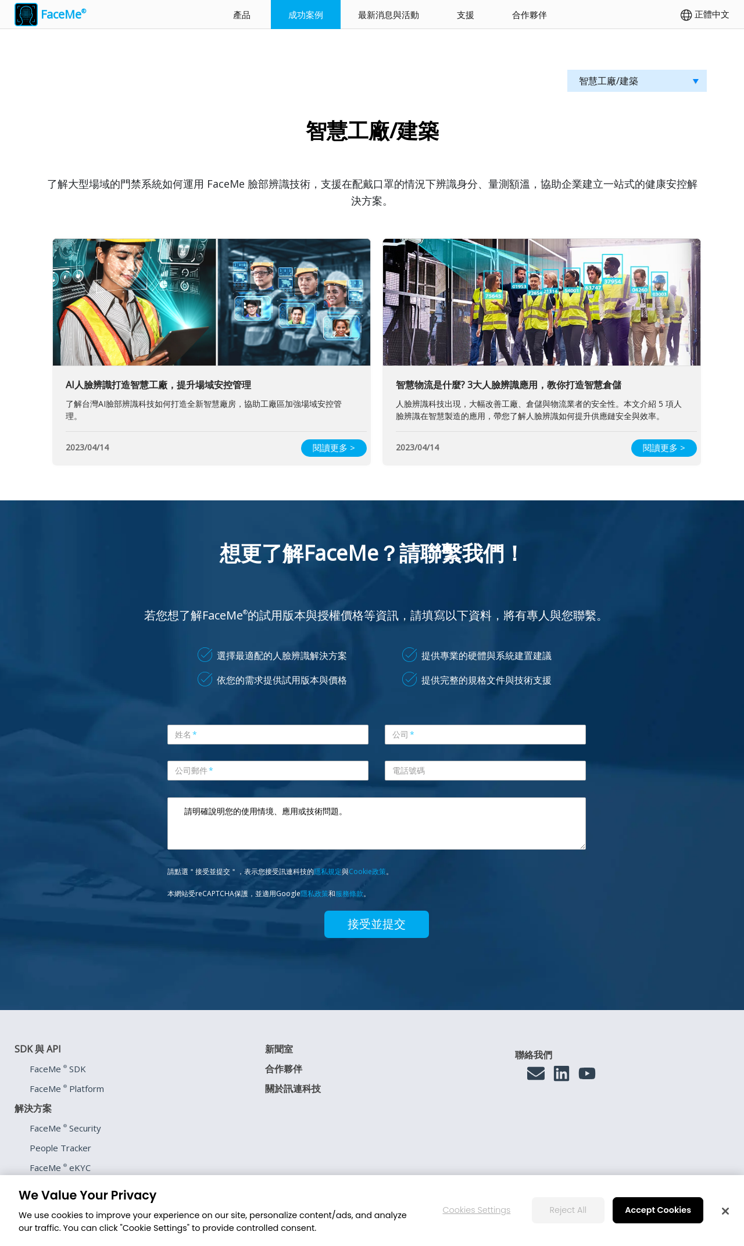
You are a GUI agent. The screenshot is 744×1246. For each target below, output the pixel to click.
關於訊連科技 (293, 1088)
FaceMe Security (65, 1128)
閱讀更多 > (334, 447)
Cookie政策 (367, 871)
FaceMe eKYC (60, 1167)
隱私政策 (314, 893)
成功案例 (305, 14)
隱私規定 (328, 871)
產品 (242, 14)
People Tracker (60, 1148)
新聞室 (279, 1049)
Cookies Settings (477, 1218)
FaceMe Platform (67, 1088)
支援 (465, 14)
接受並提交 (377, 924)
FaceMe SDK (58, 1069)
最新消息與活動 (388, 14)
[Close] (725, 1218)
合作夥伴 (529, 14)
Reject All (568, 1218)
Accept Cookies (658, 1218)
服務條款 (349, 893)
